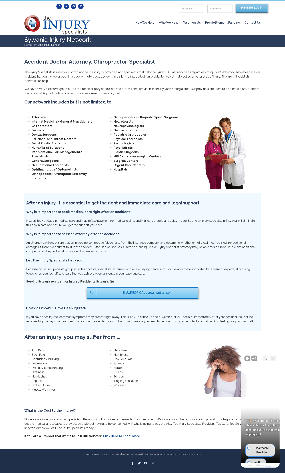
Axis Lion (160, 454)
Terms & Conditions (191, 454)
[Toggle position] (265, 357)
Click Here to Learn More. (122, 436)
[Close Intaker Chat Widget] (273, 357)
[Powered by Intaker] (253, 465)
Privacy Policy (173, 454)
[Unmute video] (221, 357)
